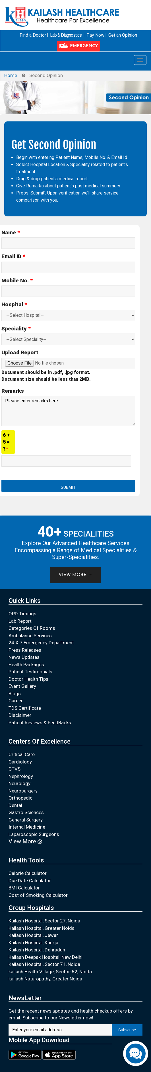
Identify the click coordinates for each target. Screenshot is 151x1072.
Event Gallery (22, 686)
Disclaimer (20, 715)
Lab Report (20, 621)
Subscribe (127, 1029)
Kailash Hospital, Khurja (33, 942)
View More (25, 841)
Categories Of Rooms (32, 628)
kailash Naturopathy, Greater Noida (45, 979)
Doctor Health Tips (28, 679)
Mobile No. (17, 280)
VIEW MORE (75, 574)
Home (10, 75)
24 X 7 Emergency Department (41, 642)
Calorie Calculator (28, 873)
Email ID (13, 256)
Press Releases (25, 650)
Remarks (12, 390)
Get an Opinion (122, 35)
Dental (15, 805)
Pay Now (95, 35)
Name (10, 232)
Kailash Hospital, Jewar (33, 935)
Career (16, 700)
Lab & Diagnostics (66, 35)
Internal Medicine (27, 827)
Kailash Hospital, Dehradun (37, 950)
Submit (68, 487)
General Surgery (26, 819)
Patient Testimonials (30, 671)
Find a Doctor (33, 35)
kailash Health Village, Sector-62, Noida (50, 971)
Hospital (14, 304)
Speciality (16, 328)
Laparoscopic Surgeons (34, 834)
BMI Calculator (24, 887)
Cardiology (20, 761)
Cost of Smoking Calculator (38, 895)
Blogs (15, 693)
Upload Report (19, 352)
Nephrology (21, 776)
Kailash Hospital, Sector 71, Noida (44, 964)
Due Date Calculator (30, 880)
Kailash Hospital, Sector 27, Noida (44, 921)
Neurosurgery (23, 790)
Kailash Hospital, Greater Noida (42, 928)
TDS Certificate (25, 708)
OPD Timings (22, 613)
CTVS (14, 769)
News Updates (24, 657)
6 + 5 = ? (6, 442)
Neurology (19, 783)
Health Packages (26, 664)
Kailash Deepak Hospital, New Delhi (45, 957)
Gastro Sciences (26, 812)
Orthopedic (20, 798)
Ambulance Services (30, 635)
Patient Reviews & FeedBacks (40, 722)
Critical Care (22, 754)
